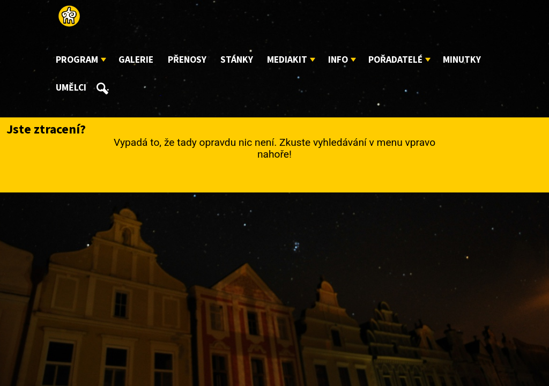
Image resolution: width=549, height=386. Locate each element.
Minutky (462, 59)
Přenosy (187, 59)
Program (77, 59)
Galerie (135, 59)
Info (338, 59)
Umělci (71, 87)
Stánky (236, 59)
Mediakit (287, 59)
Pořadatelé (395, 59)
